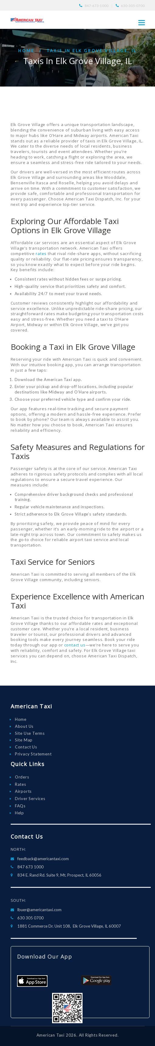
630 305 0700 (30, 917)
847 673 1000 (30, 866)
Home (26, 50)
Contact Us (26, 746)
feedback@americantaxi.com (43, 858)
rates (41, 253)
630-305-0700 (133, 6)
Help (19, 812)
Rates (20, 784)
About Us (24, 726)
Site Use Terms (30, 733)
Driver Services (30, 798)
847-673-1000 (96, 6)
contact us (75, 645)
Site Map (24, 740)
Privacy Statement (33, 753)
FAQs (20, 805)
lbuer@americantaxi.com (39, 909)
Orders (22, 777)
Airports (23, 791)
